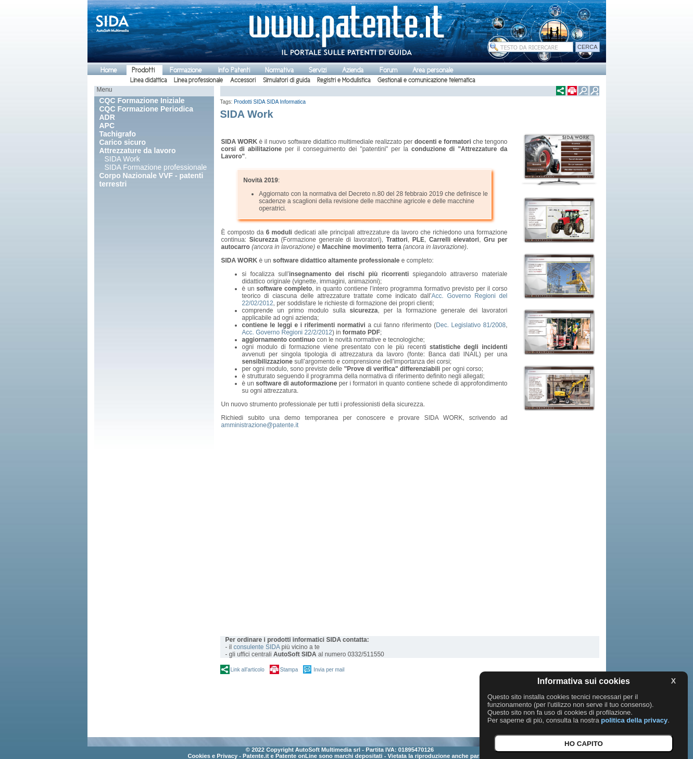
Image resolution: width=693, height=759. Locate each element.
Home (108, 70)
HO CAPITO (583, 744)
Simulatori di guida (286, 80)
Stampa (289, 670)
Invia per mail (328, 670)
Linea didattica (148, 80)
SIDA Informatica (286, 102)
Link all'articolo (247, 670)
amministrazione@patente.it (260, 425)
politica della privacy (634, 720)
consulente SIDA (257, 647)
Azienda (352, 70)
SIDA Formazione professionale (156, 167)
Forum (388, 70)
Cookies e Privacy (212, 756)
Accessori (243, 80)
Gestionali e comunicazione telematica (426, 80)
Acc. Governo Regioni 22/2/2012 (287, 332)
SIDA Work (122, 159)
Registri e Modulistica (343, 80)
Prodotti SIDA (249, 102)
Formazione (185, 70)
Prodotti (143, 70)
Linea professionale (198, 80)
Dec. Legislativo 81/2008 (471, 325)
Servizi (317, 70)
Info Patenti (234, 70)
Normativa (279, 70)
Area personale (432, 70)
